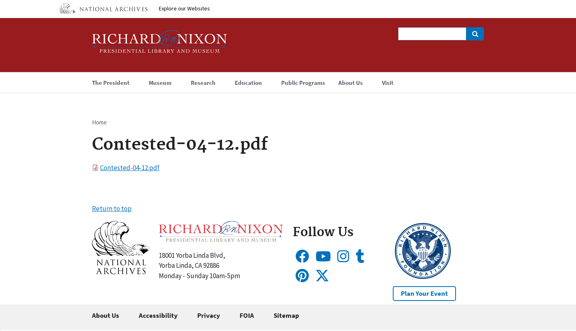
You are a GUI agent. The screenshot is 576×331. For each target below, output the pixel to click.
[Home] (159, 45)
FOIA (247, 315)
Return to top (112, 208)
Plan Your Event (424, 293)
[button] (120, 271)
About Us (105, 315)
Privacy (208, 315)
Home (99, 122)
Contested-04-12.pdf (130, 167)
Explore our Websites (184, 8)
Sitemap (286, 315)
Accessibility (158, 315)
